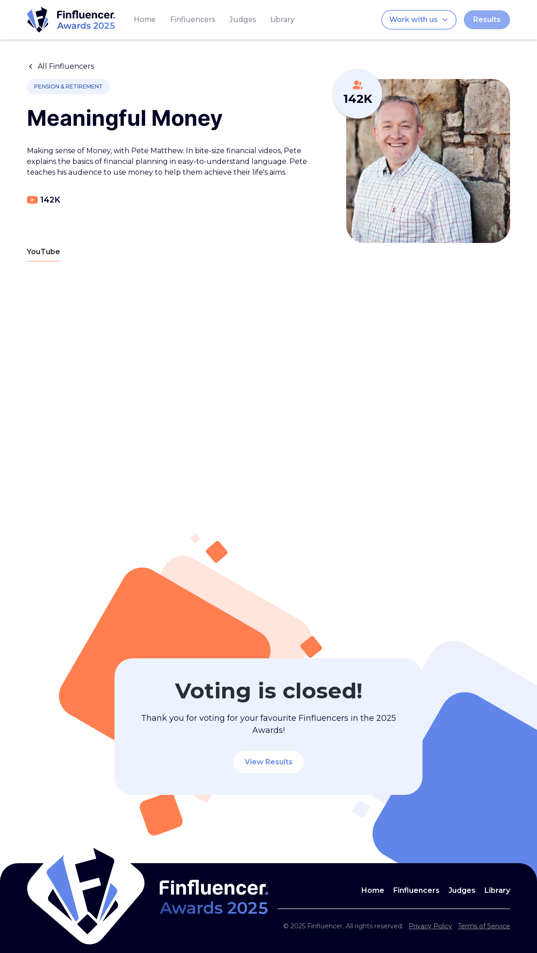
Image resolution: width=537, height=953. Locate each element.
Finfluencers (192, 19)
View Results (269, 762)
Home (145, 19)
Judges (242, 19)
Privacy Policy (430, 926)
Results (487, 19)
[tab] (43, 252)
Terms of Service (484, 926)
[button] (419, 20)
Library (282, 19)
